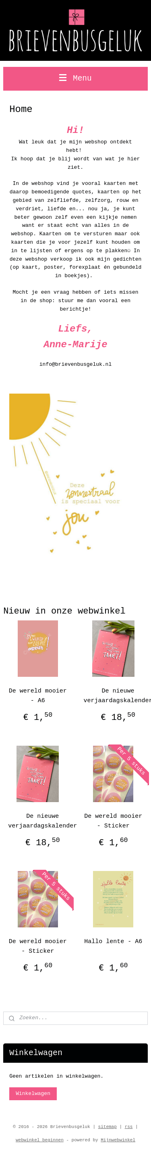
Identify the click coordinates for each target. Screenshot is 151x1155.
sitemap (107, 1126)
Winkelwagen (33, 1094)
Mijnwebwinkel (118, 1140)
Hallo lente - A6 (113, 941)
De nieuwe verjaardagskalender (42, 821)
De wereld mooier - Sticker (113, 821)
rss (129, 1126)
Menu (75, 78)
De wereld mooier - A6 (38, 696)
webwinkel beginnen (40, 1140)
